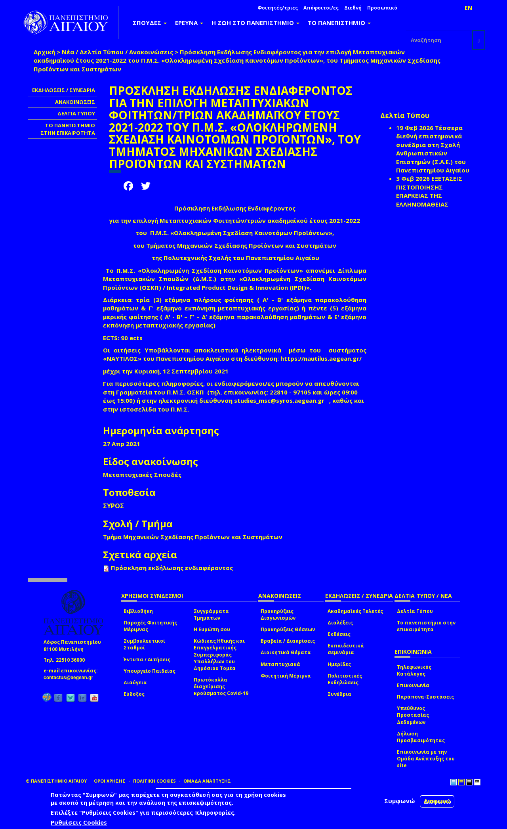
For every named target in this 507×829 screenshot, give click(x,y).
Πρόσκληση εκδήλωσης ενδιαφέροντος (172, 568)
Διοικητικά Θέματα (286, 652)
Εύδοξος (134, 694)
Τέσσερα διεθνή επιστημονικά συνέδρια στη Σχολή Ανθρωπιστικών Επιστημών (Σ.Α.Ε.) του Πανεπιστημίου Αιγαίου (432, 149)
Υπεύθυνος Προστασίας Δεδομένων (413, 715)
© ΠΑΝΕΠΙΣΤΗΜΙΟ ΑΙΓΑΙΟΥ (56, 781)
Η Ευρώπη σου (212, 629)
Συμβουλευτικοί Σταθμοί (144, 644)
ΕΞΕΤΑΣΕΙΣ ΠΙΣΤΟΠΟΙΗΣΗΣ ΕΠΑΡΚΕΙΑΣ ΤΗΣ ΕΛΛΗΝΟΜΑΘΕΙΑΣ (429, 191)
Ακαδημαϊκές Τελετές (355, 611)
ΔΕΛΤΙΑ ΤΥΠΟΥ (76, 113)
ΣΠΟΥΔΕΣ (150, 23)
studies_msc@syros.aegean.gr (281, 400)
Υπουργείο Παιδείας (149, 671)
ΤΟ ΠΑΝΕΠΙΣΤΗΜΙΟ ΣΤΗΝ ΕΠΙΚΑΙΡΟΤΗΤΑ (67, 129)
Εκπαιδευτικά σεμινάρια (346, 649)
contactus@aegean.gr (71, 677)
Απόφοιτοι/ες (321, 7)
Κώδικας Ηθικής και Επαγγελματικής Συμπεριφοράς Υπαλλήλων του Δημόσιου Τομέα (219, 655)
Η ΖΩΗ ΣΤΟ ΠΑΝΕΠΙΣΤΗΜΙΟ (255, 23)
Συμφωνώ (399, 801)
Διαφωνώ (437, 801)
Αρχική (44, 52)
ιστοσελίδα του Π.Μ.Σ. (154, 409)
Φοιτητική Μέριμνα (286, 675)
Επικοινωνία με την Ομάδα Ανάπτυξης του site (426, 759)
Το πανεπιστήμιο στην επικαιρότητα (426, 626)
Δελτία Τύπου (415, 611)
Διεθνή (353, 7)
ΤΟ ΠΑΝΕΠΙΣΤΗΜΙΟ (339, 23)
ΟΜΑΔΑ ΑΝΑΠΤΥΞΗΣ (207, 781)
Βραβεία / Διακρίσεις (288, 641)
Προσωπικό (382, 7)
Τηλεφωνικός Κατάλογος (414, 670)
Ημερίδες (339, 664)
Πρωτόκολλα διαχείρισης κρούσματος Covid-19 (221, 686)
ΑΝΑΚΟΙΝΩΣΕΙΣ (75, 101)
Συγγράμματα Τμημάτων (211, 614)
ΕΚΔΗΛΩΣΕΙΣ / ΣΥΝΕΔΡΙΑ (63, 90)
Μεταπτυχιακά (280, 664)
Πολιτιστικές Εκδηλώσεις (345, 679)
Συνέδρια (339, 694)
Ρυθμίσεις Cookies (79, 822)
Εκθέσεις (339, 634)
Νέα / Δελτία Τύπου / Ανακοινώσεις (117, 52)
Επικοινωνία (413, 685)
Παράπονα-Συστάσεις (425, 696)
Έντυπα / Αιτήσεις (147, 659)
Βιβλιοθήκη (138, 611)
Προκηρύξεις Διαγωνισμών (278, 614)
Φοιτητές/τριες (277, 7)
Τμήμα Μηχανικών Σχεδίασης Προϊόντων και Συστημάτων (192, 537)
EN (468, 7)
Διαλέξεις (340, 622)
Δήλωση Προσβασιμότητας (421, 737)
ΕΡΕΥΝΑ (189, 23)
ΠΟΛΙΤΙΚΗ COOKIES (154, 781)
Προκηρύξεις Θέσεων (288, 629)
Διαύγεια (135, 682)
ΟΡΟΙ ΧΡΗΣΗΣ (110, 781)
